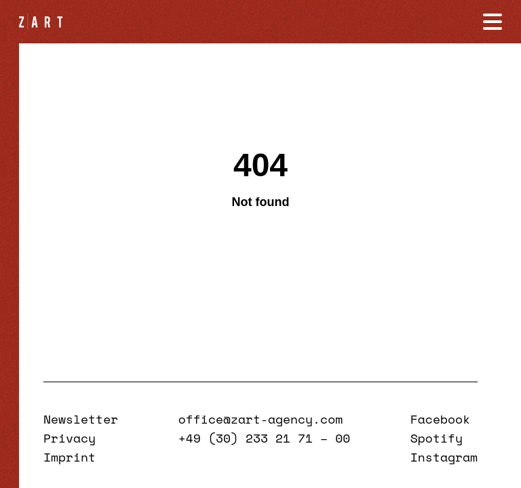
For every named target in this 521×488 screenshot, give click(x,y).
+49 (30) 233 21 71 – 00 (264, 438)
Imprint (69, 457)
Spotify (436, 438)
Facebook (440, 419)
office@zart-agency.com (260, 419)
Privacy (69, 438)
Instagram (444, 457)
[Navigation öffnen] (492, 22)
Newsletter (80, 419)
